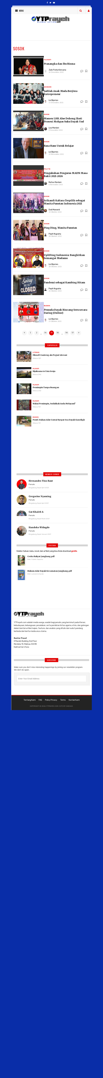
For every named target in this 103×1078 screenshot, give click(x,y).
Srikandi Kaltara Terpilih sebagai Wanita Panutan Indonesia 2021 (64, 202)
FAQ (40, 700)
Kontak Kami (74, 700)
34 (45, 332)
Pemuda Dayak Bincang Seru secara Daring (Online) (65, 311)
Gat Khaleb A (36, 512)
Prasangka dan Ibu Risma (59, 63)
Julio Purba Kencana (57, 70)
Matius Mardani (55, 182)
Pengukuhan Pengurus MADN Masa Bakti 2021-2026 (65, 175)
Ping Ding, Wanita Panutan (60, 227)
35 (52, 332)
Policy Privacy (51, 700)
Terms (63, 700)
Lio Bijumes (53, 100)
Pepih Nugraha (55, 234)
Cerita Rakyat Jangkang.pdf (40, 556)
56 (66, 332)
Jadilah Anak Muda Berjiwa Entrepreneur (60, 92)
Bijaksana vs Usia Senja (44, 371)
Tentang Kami (30, 700)
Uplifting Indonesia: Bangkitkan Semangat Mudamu (64, 257)
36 (57, 332)
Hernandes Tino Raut (41, 480)
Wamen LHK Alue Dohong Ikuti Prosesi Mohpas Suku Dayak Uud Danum (64, 121)
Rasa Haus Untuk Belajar (59, 145)
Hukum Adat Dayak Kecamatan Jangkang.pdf (49, 571)
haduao (69, 706)
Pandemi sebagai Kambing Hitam (64, 282)
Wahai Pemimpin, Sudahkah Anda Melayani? (54, 403)
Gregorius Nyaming (40, 496)
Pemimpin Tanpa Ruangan (46, 387)
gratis (74, 551)
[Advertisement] (52, 450)
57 (73, 332)
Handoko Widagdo (39, 527)
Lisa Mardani (54, 128)
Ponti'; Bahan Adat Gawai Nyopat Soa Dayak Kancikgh (59, 420)
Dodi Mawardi (54, 210)
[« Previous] (24, 333)
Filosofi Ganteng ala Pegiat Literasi (50, 355)
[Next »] (78, 333)
